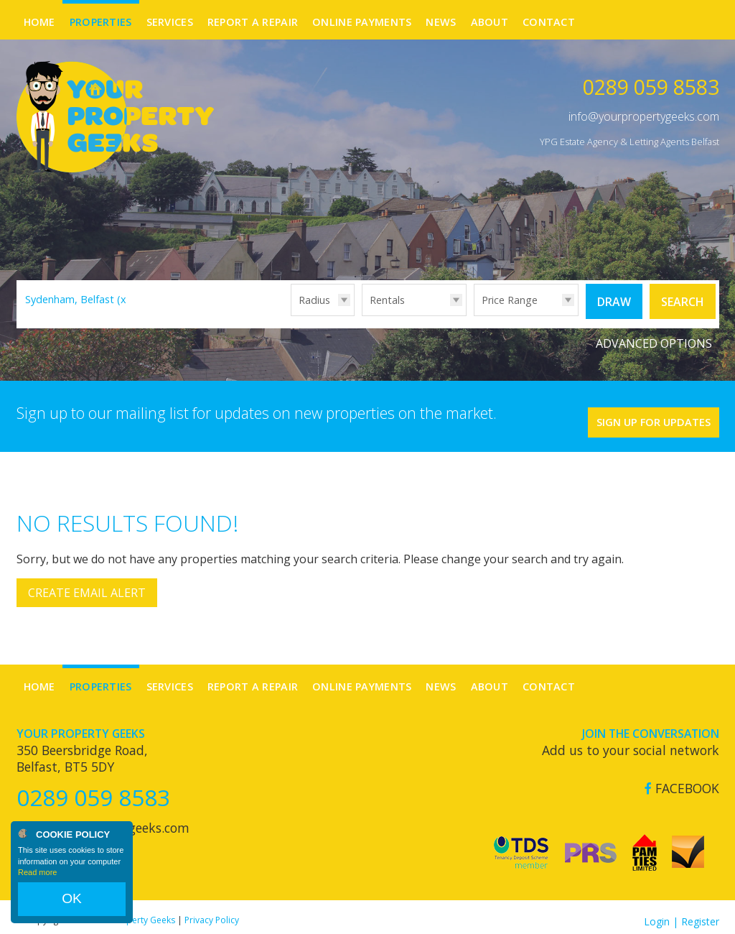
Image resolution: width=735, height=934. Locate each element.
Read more (37, 886)
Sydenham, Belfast (77, 299)
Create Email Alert (87, 584)
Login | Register (681, 912)
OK (72, 906)
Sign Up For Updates (633, 408)
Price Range (510, 300)
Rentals (387, 300)
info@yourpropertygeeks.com (643, 116)
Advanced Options (654, 338)
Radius (314, 300)
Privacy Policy (211, 911)
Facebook (682, 779)
